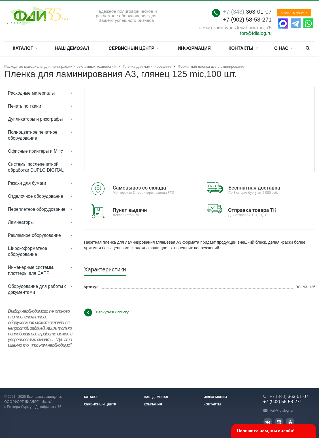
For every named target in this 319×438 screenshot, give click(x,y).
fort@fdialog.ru (256, 33)
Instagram (279, 422)
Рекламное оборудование (34, 235)
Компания (153, 404)
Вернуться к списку (106, 312)
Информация (194, 48)
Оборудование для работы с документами (37, 289)
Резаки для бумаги (27, 183)
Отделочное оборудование (35, 196)
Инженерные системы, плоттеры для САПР (31, 270)
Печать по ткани (24, 106)
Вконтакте (267, 421)
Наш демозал (72, 48)
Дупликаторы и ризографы (35, 119)
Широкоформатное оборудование (27, 251)
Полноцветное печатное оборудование (33, 135)
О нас (283, 48)
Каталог (25, 48)
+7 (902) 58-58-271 (247, 20)
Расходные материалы (31, 93)
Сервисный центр (134, 48)
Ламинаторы (21, 222)
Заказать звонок (294, 12)
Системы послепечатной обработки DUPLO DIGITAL (36, 167)
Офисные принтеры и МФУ (35, 151)
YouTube (290, 422)
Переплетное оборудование (36, 209)
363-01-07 (247, 12)
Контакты (243, 48)
